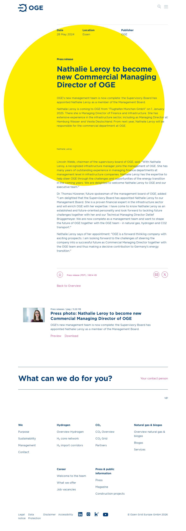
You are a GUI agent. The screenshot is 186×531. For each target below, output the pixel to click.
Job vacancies (66, 489)
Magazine (101, 486)
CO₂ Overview (104, 431)
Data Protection (34, 516)
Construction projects (110, 493)
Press (98, 480)
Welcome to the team (71, 475)
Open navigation (166, 6)
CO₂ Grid (101, 438)
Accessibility (65, 514)
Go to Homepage (31, 8)
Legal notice (22, 516)
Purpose (23, 431)
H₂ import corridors (70, 445)
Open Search (159, 6)
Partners (101, 445)
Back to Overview (69, 285)
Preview (56, 335)
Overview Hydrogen (70, 431)
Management (27, 445)
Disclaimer (49, 514)
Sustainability (27, 438)
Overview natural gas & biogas (149, 433)
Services (139, 449)
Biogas (138, 442)
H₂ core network (68, 438)
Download (71, 335)
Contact (23, 451)
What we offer (66, 482)
